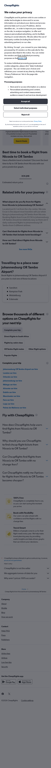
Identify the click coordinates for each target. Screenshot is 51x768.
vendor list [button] (22, 58)
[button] (25, 101)
